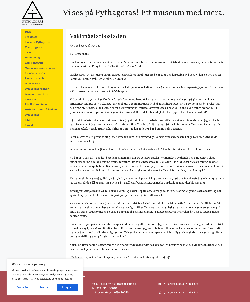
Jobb (27, 120)
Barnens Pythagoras (37, 42)
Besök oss (31, 37)
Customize (22, 287)
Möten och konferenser (40, 68)
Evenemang (32, 58)
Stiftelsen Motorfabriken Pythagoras (41, 112)
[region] (45, 277)
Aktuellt (30, 52)
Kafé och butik (34, 63)
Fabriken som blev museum (36, 96)
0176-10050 (109, 288)
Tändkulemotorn (36, 104)
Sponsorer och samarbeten (34, 81)
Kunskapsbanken (36, 73)
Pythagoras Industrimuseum (180, 284)
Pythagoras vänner (37, 89)
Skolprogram (33, 47)
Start (28, 32)
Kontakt (30, 125)
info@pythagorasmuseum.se (118, 284)
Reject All (45, 287)
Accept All (67, 287)
